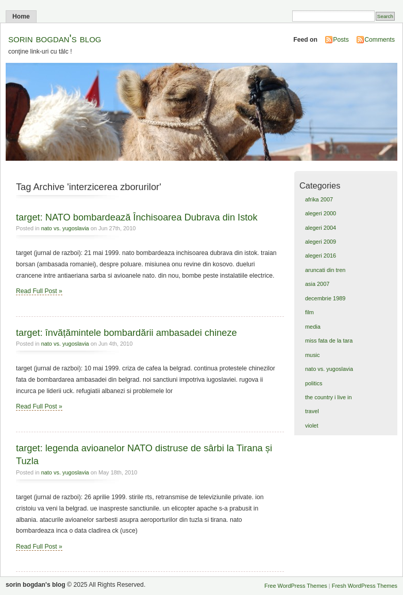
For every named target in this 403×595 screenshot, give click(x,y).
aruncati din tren (325, 270)
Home (21, 16)
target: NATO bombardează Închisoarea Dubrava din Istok (137, 217)
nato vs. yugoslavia (65, 228)
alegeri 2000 (320, 213)
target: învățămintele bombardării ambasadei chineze (126, 332)
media (313, 327)
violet (311, 425)
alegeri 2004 (320, 228)
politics (313, 383)
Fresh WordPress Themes (364, 586)
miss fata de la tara (328, 340)
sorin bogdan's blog (55, 38)
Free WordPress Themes (295, 586)
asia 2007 (317, 284)
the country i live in (328, 397)
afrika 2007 (319, 199)
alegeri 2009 (320, 242)
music (312, 355)
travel (312, 411)
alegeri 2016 (320, 255)
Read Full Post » (39, 291)
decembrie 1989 (325, 298)
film (309, 312)
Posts (340, 39)
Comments (379, 39)
